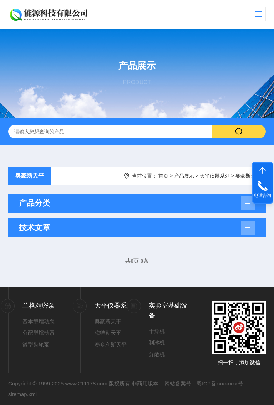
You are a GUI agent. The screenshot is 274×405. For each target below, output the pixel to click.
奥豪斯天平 (29, 176)
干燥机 (157, 331)
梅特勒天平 (108, 333)
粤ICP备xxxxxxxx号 (220, 383)
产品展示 (184, 176)
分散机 (157, 354)
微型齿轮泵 (35, 345)
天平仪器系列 (215, 176)
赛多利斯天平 (111, 345)
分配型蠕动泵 (38, 333)
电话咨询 (262, 195)
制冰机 (157, 342)
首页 (163, 176)
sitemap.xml (22, 394)
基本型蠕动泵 (38, 321)
